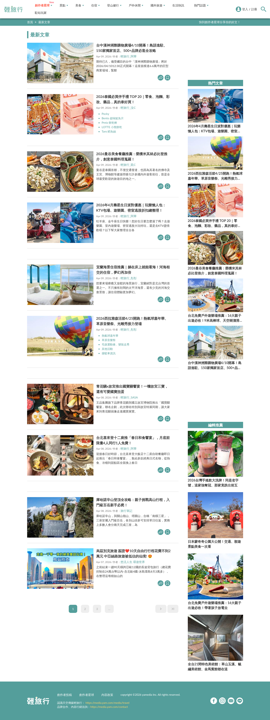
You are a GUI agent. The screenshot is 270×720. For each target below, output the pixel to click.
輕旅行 (13, 9)
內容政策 (107, 694)
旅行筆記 (126, 510)
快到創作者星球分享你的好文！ (219, 22)
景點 (64, 5)
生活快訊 (178, 5)
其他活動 (108, 348)
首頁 (30, 22)
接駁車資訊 (109, 353)
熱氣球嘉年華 (110, 335)
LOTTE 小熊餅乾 (112, 127)
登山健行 (114, 5)
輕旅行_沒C (128, 107)
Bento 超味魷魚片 (113, 118)
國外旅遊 (158, 5)
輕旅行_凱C (128, 164)
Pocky (105, 113)
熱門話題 (201, 5)
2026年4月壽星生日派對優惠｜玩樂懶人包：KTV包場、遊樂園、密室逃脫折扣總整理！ (131, 207)
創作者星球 (43, 5)
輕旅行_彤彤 (129, 278)
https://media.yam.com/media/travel (107, 702)
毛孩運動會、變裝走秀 (116, 344)
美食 (79, 5)
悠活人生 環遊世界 (133, 561)
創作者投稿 (64, 694)
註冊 (254, 9)
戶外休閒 (136, 5)
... (109, 608)
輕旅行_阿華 (129, 56)
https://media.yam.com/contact (109, 706)
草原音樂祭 (109, 339)
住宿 (95, 5)
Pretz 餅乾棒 (110, 122)
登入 (245, 9)
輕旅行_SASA (129, 397)
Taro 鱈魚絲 (109, 131)
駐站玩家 (41, 12)
